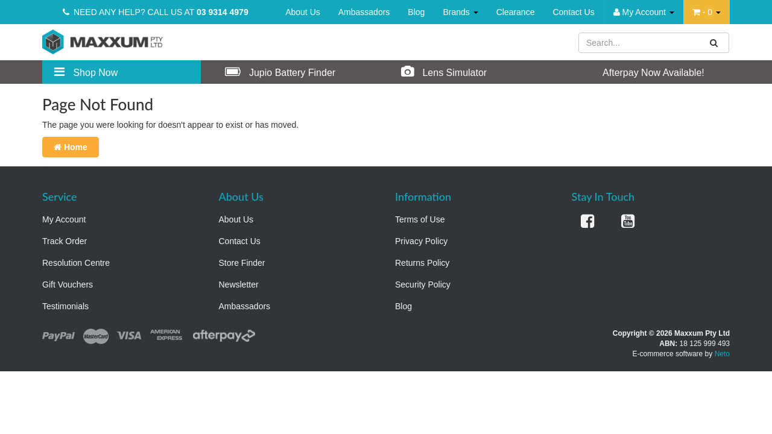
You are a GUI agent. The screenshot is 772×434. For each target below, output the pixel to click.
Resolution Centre (76, 263)
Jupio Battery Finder (280, 71)
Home (70, 147)
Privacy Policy (421, 241)
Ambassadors (364, 12)
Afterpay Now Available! (641, 71)
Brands (460, 12)
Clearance (515, 12)
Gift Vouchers (67, 284)
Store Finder (242, 263)
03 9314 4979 (222, 12)
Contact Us (573, 12)
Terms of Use (420, 219)
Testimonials (65, 306)
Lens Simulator (444, 71)
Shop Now (86, 71)
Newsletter (239, 284)
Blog (416, 12)
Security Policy (423, 284)
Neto (722, 354)
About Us (302, 12)
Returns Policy (422, 263)
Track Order (64, 241)
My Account (64, 219)
